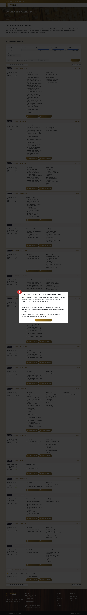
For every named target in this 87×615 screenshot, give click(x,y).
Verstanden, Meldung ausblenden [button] (43, 320)
